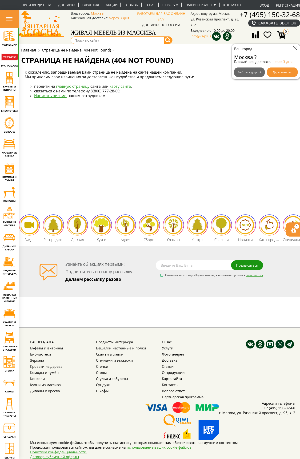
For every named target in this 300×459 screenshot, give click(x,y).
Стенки (102, 366)
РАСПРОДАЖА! (42, 342)
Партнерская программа (183, 397)
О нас (150, 5)
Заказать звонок (277, 23)
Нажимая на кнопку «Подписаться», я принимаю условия (214, 275)
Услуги (167, 348)
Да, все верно (282, 72)
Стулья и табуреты (112, 378)
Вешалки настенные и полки (121, 348)
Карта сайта (172, 378)
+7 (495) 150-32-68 (270, 14)
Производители (36, 5)
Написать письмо (50, 95)
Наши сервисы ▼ (200, 5)
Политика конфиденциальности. (58, 452)
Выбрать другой (249, 72)
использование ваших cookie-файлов (159, 447)
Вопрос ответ (173, 390)
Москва (97, 13)
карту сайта (120, 86)
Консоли (37, 378)
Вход (264, 5)
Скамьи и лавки (110, 354)
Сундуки (103, 384)
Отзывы (131, 5)
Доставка (67, 5)
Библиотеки (40, 354)
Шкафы (102, 390)
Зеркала (37, 360)
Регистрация (288, 5)
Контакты (232, 5)
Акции (112, 5)
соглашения (254, 275)
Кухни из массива (45, 384)
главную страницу (72, 86)
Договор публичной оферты (54, 456)
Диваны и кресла (45, 390)
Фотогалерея (173, 354)
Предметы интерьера (114, 342)
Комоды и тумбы (44, 372)
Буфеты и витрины (46, 348)
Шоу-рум (170, 5)
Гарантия (90, 5)
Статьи (168, 366)
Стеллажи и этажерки (114, 360)
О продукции (173, 372)
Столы (101, 372)
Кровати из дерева (46, 366)
